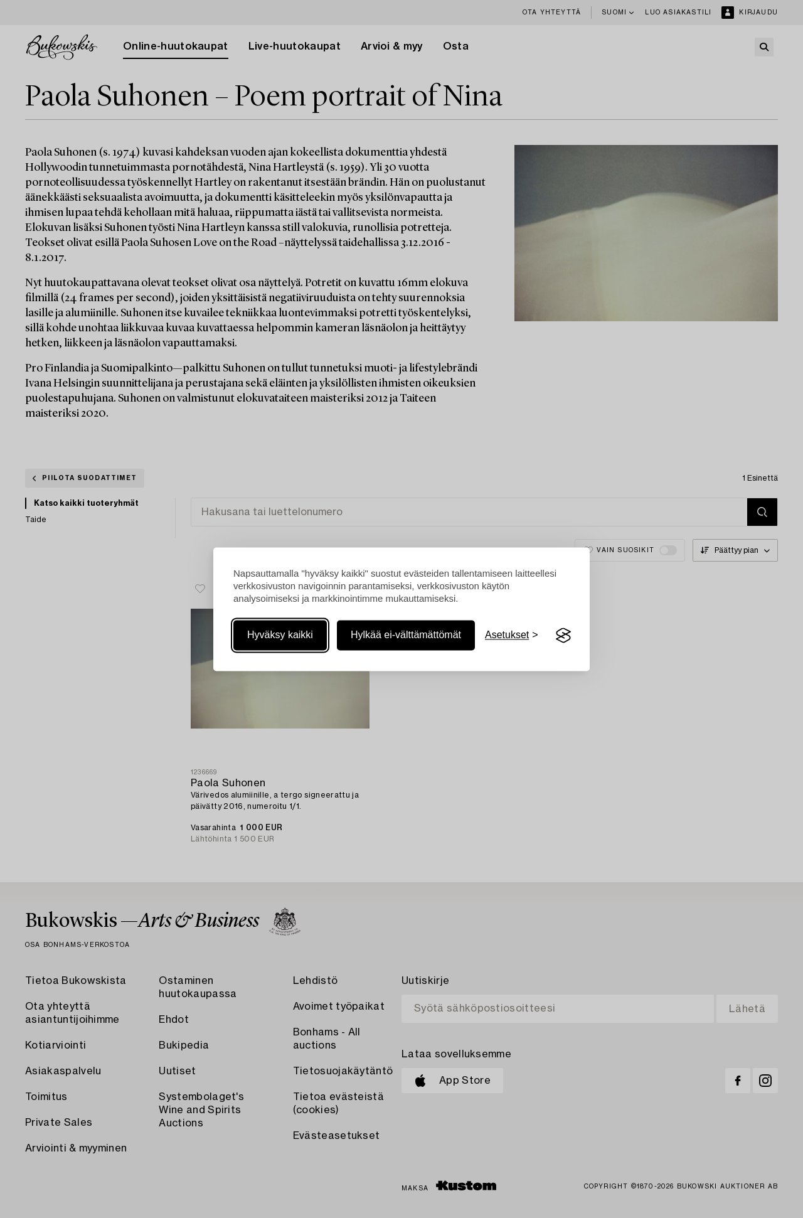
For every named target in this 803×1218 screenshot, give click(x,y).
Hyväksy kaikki (280, 635)
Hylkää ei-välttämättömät (406, 635)
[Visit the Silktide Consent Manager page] (563, 636)
